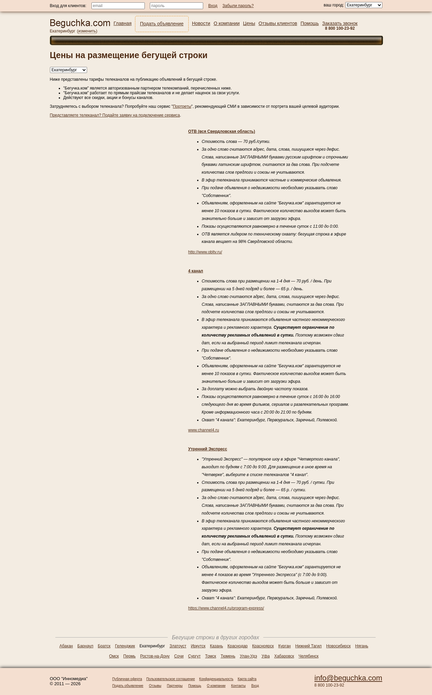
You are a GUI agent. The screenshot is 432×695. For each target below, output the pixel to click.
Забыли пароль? (238, 5)
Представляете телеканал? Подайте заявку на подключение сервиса (115, 115)
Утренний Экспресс (207, 449)
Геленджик (125, 646)
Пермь (129, 656)
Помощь (194, 686)
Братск (104, 646)
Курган (284, 646)
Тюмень (228, 656)
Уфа (266, 656)
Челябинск (309, 656)
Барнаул (85, 646)
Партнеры (175, 686)
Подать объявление (127, 686)
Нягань (361, 646)
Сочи (179, 656)
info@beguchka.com (348, 678)
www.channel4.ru (203, 430)
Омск (114, 656)
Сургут (194, 656)
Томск (210, 656)
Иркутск (198, 646)
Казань (216, 646)
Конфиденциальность (216, 679)
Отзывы (155, 686)
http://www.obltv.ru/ (205, 252)
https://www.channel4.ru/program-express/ (226, 608)
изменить (87, 31)
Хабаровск (284, 656)
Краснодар (237, 646)
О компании (216, 686)
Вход (255, 686)
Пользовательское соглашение (170, 679)
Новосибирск (338, 646)
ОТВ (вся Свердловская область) (221, 131)
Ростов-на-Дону (154, 656)
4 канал (195, 271)
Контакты (238, 686)
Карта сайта (247, 679)
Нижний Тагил (308, 646)
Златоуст (177, 646)
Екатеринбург (63, 31)
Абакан (66, 646)
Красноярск (263, 646)
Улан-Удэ (248, 656)
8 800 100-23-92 (329, 685)
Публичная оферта (127, 679)
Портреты (182, 106)
